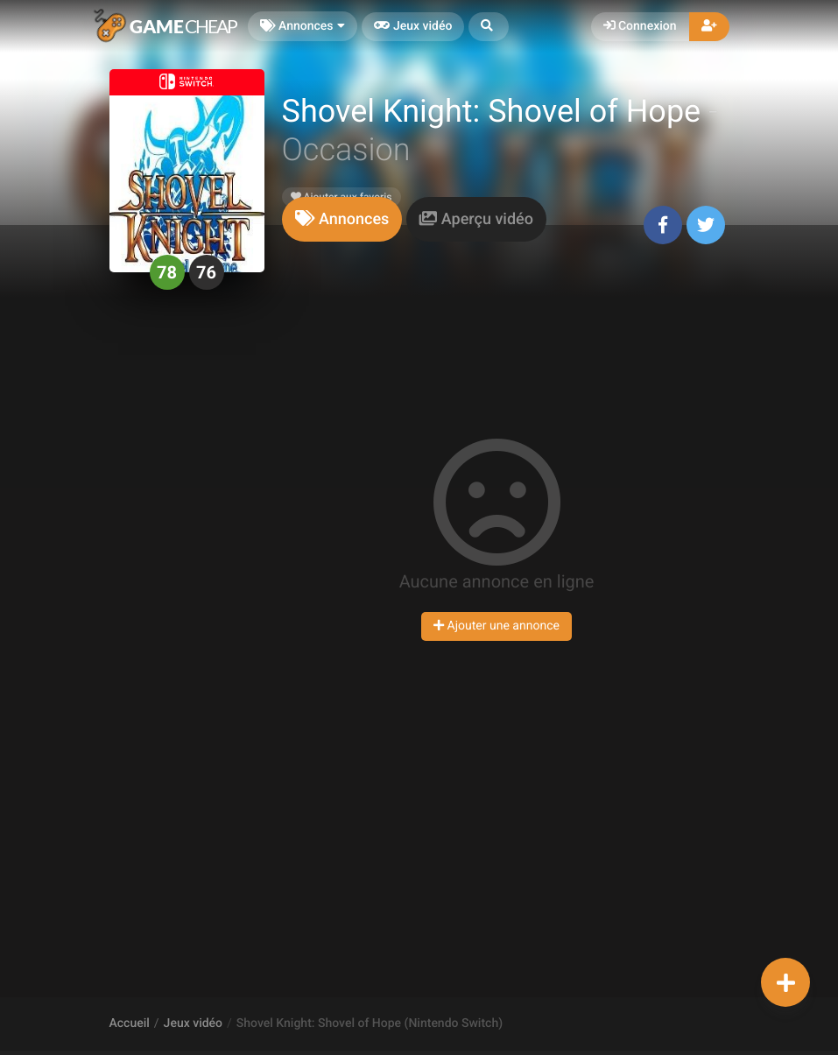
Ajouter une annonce (496, 626)
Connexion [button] (640, 26)
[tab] (342, 219)
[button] (488, 26)
